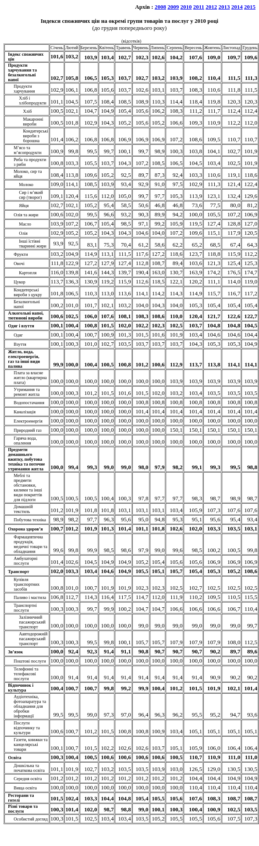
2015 (249, 7)
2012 (211, 7)
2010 (186, 7)
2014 (237, 7)
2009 (173, 7)
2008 (160, 7)
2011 (198, 7)
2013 (224, 7)
